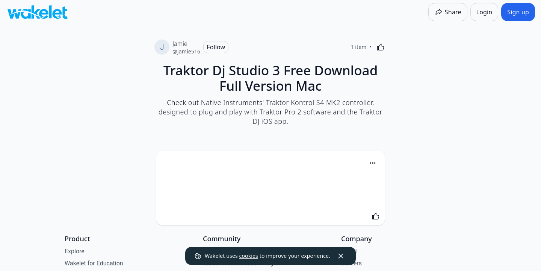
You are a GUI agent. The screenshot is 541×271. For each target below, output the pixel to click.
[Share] (447, 12)
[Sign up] (518, 12)
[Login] (484, 12)
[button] (373, 163)
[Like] (381, 47)
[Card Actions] (373, 163)
